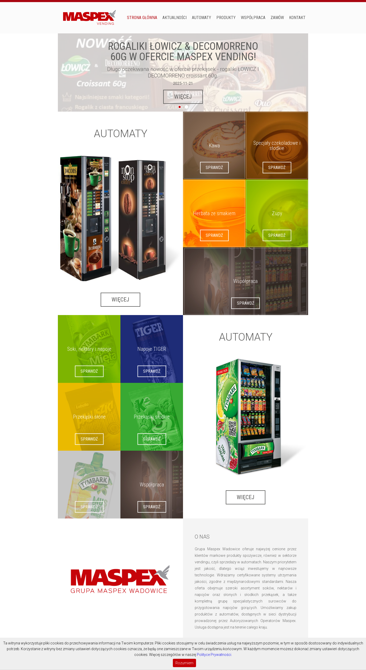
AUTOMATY (201, 18)
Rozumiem (184, 663)
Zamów (277, 18)
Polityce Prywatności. (214, 655)
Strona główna (142, 18)
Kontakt (297, 18)
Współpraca (253, 18)
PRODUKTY (226, 18)
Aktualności (174, 18)
